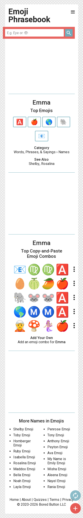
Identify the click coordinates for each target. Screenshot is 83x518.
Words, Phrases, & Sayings (35, 152)
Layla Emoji (22, 487)
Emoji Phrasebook (29, 15)
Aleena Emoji (57, 475)
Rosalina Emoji (24, 463)
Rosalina (47, 164)
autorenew (75, 495)
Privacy (68, 500)
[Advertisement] (41, 66)
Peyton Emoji (57, 447)
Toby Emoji (21, 435)
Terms (54, 500)
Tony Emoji (55, 435)
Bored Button (49, 504)
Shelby (34, 164)
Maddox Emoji (24, 469)
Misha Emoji (56, 469)
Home (14, 500)
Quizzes (40, 500)
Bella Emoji (21, 475)
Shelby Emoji (23, 429)
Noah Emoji (22, 481)
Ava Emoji (54, 453)
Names (63, 152)
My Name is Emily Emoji (56, 461)
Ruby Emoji (21, 451)
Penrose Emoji (58, 429)
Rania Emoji (56, 487)
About (26, 500)
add (75, 508)
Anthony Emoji (58, 441)
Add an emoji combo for (42, 342)
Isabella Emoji (24, 457)
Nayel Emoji (56, 481)
